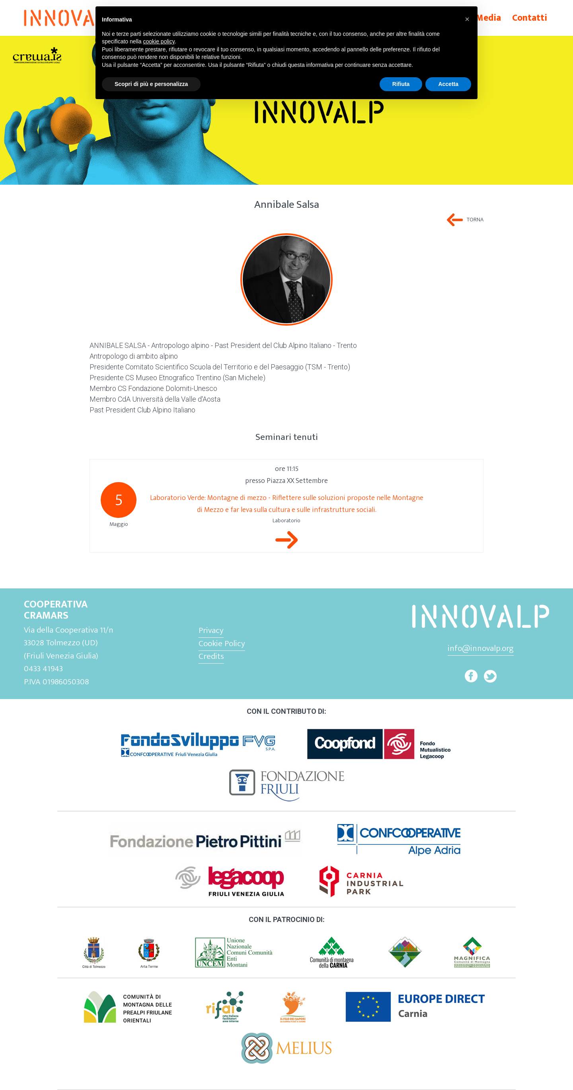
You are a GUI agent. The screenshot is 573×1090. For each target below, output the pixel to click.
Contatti (529, 17)
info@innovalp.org (481, 648)
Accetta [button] (448, 84)
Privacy (211, 630)
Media (488, 17)
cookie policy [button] (159, 41)
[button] (467, 19)
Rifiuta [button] (401, 84)
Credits (211, 656)
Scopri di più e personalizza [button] (151, 84)
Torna (475, 220)
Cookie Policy (222, 643)
